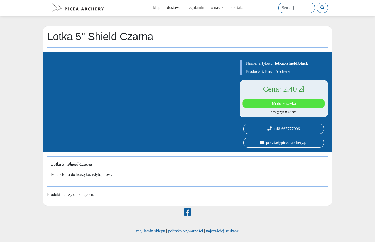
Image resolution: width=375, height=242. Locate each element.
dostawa (173, 7)
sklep (156, 7)
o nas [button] (216, 7)
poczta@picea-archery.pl (284, 142)
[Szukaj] (322, 8)
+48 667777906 (283, 128)
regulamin (195, 7)
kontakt (236, 7)
